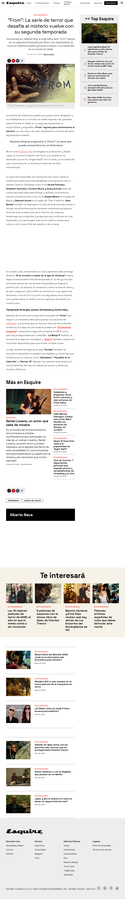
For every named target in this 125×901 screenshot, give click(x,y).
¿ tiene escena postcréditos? (52, 710)
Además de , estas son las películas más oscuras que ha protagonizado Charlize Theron (51, 747)
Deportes (98, 3)
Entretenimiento (42, 3)
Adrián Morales (26, 464)
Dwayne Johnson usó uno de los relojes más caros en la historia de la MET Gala (101, 63)
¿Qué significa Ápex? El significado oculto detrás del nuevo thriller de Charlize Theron (100, 50)
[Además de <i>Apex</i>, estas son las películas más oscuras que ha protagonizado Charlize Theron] (18, 750)
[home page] (15, 3)
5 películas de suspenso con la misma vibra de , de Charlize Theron (48, 617)
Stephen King (25, 151)
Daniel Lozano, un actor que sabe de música (27, 423)
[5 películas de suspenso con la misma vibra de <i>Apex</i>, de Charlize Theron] (48, 593)
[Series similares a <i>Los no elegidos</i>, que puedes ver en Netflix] (18, 777)
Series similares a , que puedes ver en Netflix (53, 773)
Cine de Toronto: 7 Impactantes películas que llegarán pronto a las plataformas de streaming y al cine (64, 467)
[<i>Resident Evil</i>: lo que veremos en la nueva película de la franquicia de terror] (18, 687)
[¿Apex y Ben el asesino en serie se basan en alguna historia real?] (18, 804)
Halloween (11, 323)
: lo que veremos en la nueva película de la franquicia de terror (53, 684)
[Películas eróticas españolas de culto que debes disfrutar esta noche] (106, 593)
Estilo (29, 3)
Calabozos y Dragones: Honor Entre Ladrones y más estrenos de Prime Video (63, 397)
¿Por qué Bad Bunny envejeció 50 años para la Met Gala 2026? (100, 87)
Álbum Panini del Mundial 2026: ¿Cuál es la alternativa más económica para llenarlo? (51, 657)
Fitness (57, 3)
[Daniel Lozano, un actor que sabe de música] (28, 401)
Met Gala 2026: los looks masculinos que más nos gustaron (99, 99)
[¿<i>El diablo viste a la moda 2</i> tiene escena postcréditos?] (18, 714)
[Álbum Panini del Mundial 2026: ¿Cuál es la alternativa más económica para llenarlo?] (18, 660)
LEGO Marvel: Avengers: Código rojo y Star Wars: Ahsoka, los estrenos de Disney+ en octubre (63, 421)
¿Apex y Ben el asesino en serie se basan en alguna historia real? (53, 800)
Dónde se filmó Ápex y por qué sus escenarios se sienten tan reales (100, 75)
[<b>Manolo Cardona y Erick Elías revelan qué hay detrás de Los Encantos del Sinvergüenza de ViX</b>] (77, 593)
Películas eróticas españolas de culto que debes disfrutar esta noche (104, 618)
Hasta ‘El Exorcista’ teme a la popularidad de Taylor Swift (64, 445)
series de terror (32, 500)
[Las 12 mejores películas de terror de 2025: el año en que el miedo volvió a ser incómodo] (19, 593)
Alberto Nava (48, 54)
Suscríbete (111, 3)
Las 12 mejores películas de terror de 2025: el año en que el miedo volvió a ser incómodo (19, 618)
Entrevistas (85, 3)
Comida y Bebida (68, 3)
